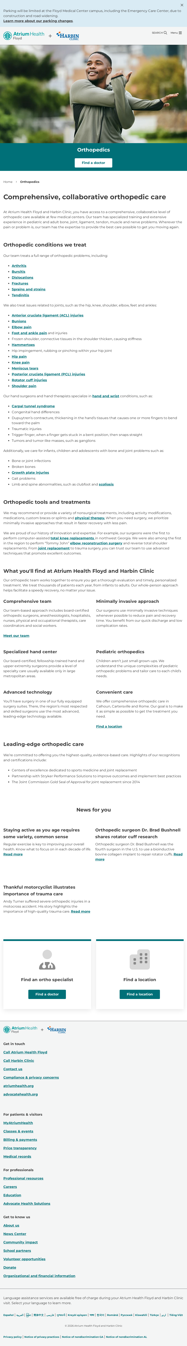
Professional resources (23, 1178)
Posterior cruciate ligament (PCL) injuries (48, 374)
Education (12, 1195)
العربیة (19, 1315)
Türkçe (154, 1315)
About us (11, 1225)
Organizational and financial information (39, 1276)
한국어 (100, 1315)
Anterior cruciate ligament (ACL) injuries (48, 315)
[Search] (159, 33)
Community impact (20, 1242)
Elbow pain (21, 327)
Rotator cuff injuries (29, 380)
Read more (13, 854)
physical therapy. (90, 518)
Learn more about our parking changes (38, 21)
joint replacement (54, 548)
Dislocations (22, 278)
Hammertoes (23, 345)
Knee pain (21, 362)
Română (112, 1315)
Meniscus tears (25, 368)
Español (8, 1315)
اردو (164, 1315)
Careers (10, 1187)
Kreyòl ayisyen (77, 1315)
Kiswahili (141, 1315)
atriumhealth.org (18, 1086)
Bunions (19, 321)
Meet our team (16, 636)
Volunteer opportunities (24, 1259)
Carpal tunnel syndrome (33, 406)
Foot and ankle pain (29, 333)
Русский (126, 1315)
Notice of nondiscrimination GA (82, 1336)
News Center (14, 1234)
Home (7, 182)
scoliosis (106, 484)
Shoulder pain (24, 386)
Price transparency (20, 1148)
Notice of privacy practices (41, 1336)
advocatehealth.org (20, 1094)
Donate (9, 1267)
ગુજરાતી (61, 1315)
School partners (17, 1251)
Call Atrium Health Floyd (25, 1052)
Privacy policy (12, 1336)
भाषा (92, 1315)
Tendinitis (20, 295)
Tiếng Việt (176, 1315)
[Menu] (176, 33)
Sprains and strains (29, 289)
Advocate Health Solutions (26, 1204)
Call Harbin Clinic (18, 1061)
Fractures (20, 283)
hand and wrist (105, 396)
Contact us (12, 1069)
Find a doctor (93, 163)
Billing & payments (20, 1140)
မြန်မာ (28, 1315)
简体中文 (39, 1315)
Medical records (17, 1157)
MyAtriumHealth (18, 1123)
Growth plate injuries (30, 473)
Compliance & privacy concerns (31, 1077)
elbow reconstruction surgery (96, 543)
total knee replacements (73, 538)
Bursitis (18, 272)
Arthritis (19, 266)
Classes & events (18, 1131)
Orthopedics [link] (29, 182)
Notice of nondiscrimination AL (126, 1336)
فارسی (50, 1315)
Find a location (109, 726)
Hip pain (19, 357)
